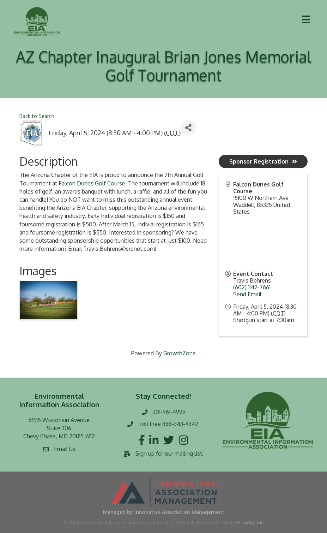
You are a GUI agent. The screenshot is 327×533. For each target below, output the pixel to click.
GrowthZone (179, 353)
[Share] (188, 128)
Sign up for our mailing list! (169, 453)
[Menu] (306, 19)
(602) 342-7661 (252, 287)
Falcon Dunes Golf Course (92, 183)
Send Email (247, 294)
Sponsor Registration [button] (263, 161)
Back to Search (36, 116)
